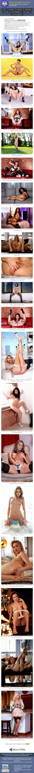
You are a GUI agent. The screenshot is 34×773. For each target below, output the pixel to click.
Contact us (28, 754)
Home (4, 9)
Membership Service (16, 755)
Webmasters (25, 755)
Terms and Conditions (19, 754)
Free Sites (19, 9)
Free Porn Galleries (17, 14)
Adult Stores (28, 9)
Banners (7, 755)
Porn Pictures (26, 12)
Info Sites (6, 12)
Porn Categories (16, 12)
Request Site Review (7, 754)
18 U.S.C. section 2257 (26, 762)
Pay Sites (11, 9)
